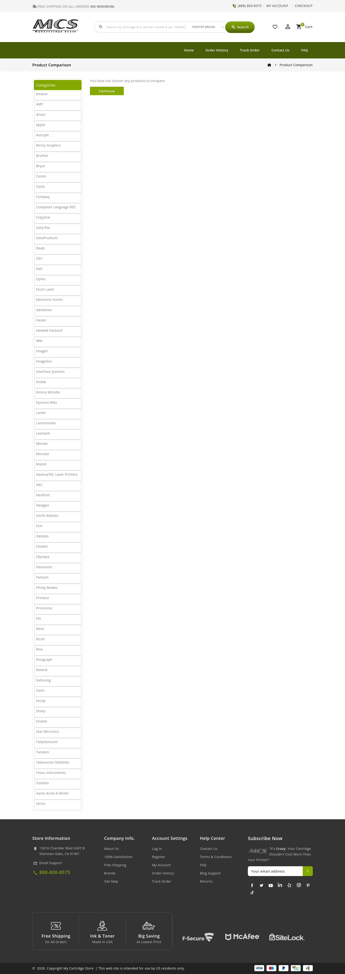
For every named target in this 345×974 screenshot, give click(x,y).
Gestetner (44, 310)
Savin (40, 690)
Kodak (41, 382)
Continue (107, 91)
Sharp (41, 711)
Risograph (44, 659)
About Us (111, 848)
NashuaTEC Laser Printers (57, 474)
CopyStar (43, 217)
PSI (38, 618)
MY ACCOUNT (277, 6)
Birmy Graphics (48, 145)
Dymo (41, 279)
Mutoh (41, 464)
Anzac (41, 114)
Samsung (43, 680)
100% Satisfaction (118, 857)
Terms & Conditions (216, 857)
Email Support (50, 863)
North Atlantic (47, 515)
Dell (39, 268)
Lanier (41, 412)
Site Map (111, 881)
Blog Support (210, 873)
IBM (39, 340)
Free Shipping (115, 865)
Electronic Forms (49, 299)
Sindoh (41, 721)
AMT (39, 104)
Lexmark (43, 433)
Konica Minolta (48, 392)
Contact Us (280, 50)
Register (158, 857)
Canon (41, 176)
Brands (110, 873)
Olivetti (42, 546)
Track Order (250, 50)
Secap (41, 700)
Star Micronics (47, 731)
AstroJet (42, 135)
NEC (39, 484)
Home (189, 50)
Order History (217, 50)
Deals (40, 248)
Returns (206, 881)
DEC (39, 258)
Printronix (44, 608)
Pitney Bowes (47, 587)
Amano (42, 94)
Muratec (43, 454)
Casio (40, 186)
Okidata (42, 536)
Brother (42, 155)
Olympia (43, 556)
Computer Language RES (56, 207)
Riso (39, 649)
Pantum (42, 577)
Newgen (42, 505)
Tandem (42, 752)
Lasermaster (46, 423)
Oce (39, 526)
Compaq (43, 196)
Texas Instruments (51, 772)
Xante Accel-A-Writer (52, 793)
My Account (161, 865)
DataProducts (47, 238)
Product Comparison (296, 65)
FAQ (304, 50)
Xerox (40, 803)
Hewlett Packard (49, 330)
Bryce (40, 166)
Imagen (42, 351)
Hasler (41, 320)
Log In (157, 848)
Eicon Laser (45, 289)
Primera (42, 598)
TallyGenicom (47, 742)
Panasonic (44, 567)
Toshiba (42, 783)
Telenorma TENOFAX (52, 762)
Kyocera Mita (46, 402)
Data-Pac (43, 227)
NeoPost (43, 495)
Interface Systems (50, 371)
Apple (40, 124)
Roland (41, 670)
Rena (40, 628)
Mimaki (42, 443)
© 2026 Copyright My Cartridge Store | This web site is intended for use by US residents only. (108, 968)
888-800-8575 (54, 872)
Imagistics (44, 361)
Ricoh (40, 639)
